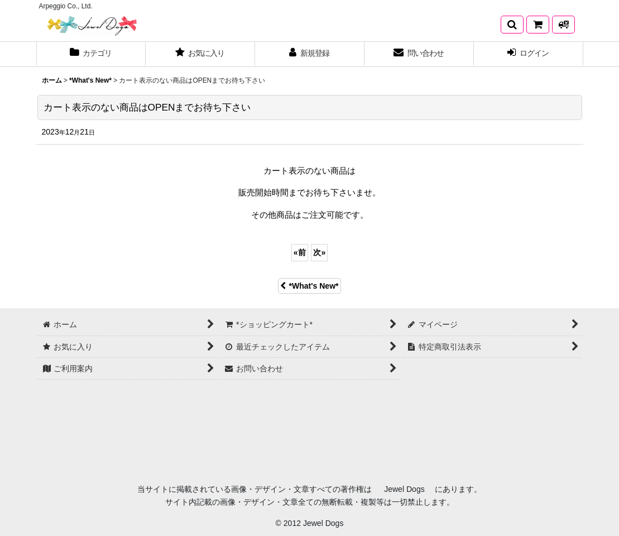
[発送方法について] (563, 25)
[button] (512, 25)
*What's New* (309, 285)
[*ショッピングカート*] (537, 25)
